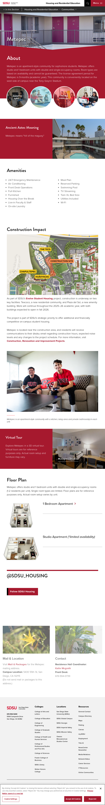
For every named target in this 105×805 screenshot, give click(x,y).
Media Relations (84, 754)
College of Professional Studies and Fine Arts (42, 746)
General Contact (84, 711)
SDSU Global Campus (64, 718)
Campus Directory (85, 716)
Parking (81, 725)
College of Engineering (39, 724)
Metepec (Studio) (68, 458)
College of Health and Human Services (43, 738)
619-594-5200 (12, 714)
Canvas (81, 729)
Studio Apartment (70, 536)
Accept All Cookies (73, 799)
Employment (83, 738)
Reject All (92, 799)
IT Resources (83, 768)
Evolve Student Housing (39, 298)
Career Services (84, 763)
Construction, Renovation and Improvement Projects (36, 341)
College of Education (42, 718)
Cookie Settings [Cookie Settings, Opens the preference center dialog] (10, 799)
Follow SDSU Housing (22, 591)
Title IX (81, 743)
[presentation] (38, 706)
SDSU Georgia (62, 723)
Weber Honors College (40, 770)
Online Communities (86, 772)
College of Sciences (42, 753)
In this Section (12, 9)
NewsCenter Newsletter (83, 748)
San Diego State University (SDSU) (63, 712)
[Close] (101, 789)
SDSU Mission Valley (64, 732)
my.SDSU (81, 734)
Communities (68, 9)
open (87, 3)
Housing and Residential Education (63, 3)
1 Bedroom (59, 503)
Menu (97, 3)
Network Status (84, 759)
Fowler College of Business (41, 759)
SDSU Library (39, 764)
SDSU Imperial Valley (64, 727)
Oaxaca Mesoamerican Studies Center (62, 739)
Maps (80, 720)
